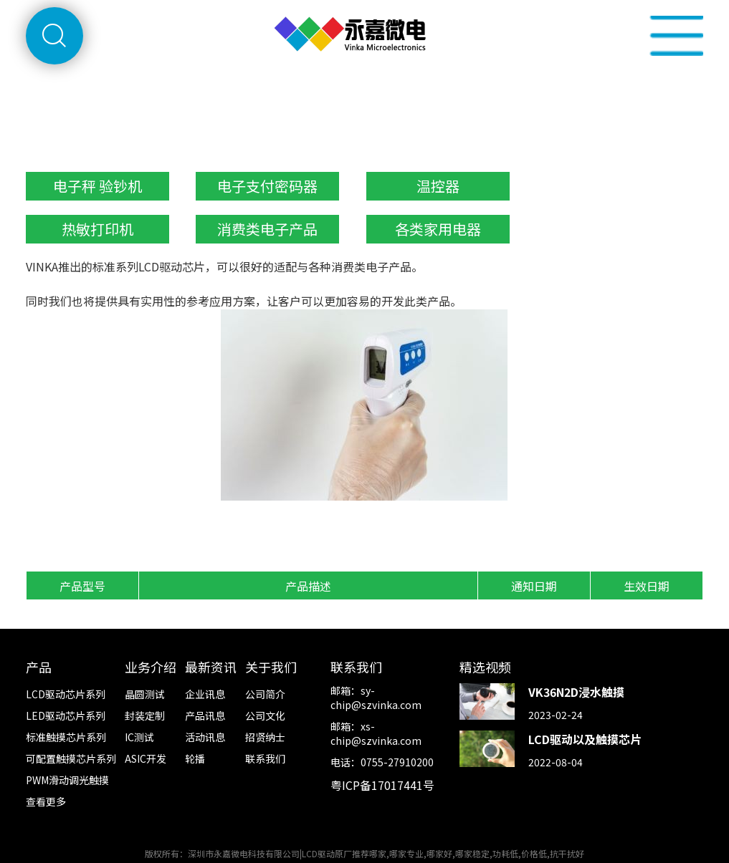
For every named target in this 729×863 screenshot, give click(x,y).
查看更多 (46, 801)
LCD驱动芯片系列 (65, 694)
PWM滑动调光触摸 (67, 780)
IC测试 (139, 737)
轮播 (195, 758)
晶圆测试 (145, 694)
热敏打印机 (97, 228)
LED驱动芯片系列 (65, 715)
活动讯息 (205, 737)
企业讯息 (205, 694)
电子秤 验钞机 (97, 185)
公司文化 (265, 715)
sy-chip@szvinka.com (375, 697)
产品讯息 (205, 715)
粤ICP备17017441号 (382, 785)
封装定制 (145, 715)
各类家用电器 (438, 228)
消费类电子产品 (267, 228)
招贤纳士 (265, 737)
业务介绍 (150, 666)
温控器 (437, 185)
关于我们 (271, 666)
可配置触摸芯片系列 (71, 758)
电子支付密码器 (267, 185)
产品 (39, 666)
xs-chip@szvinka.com (375, 733)
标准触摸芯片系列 (66, 737)
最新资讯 (211, 666)
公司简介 (265, 694)
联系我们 (265, 758)
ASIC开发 (145, 758)
